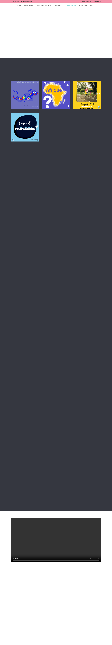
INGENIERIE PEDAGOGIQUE (44, 6)
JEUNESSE (88, 1)
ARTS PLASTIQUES (96, 1)
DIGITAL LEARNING (29, 6)
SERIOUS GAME (82, 6)
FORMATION (57, 6)
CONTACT (92, 6)
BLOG (83, 1)
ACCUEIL (19, 6)
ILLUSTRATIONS (71, 6)
